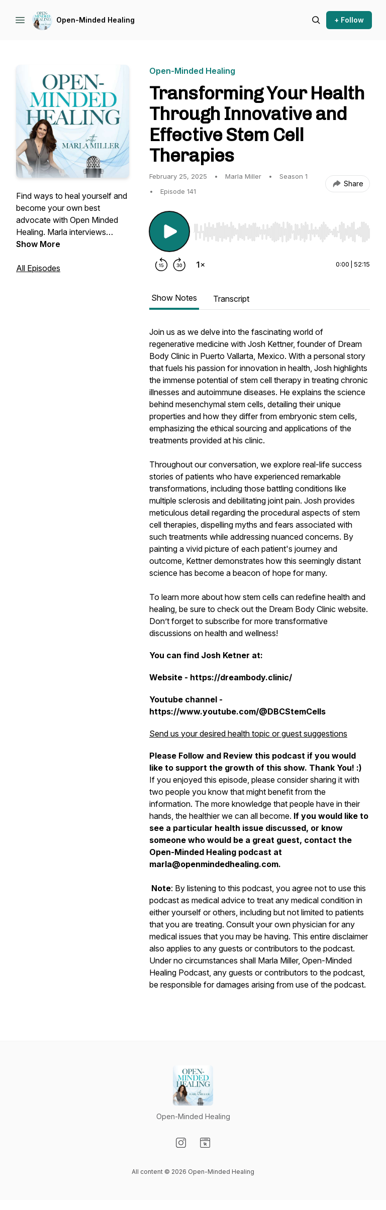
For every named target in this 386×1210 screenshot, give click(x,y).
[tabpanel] (259, 663)
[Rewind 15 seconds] (161, 265)
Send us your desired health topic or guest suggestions (248, 734)
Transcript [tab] (231, 299)
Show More (38, 244)
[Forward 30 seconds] (179, 265)
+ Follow (349, 20)
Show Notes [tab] (174, 298)
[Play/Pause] (169, 231)
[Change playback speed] (200, 265)
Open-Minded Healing (95, 20)
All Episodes (38, 268)
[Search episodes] (316, 20)
